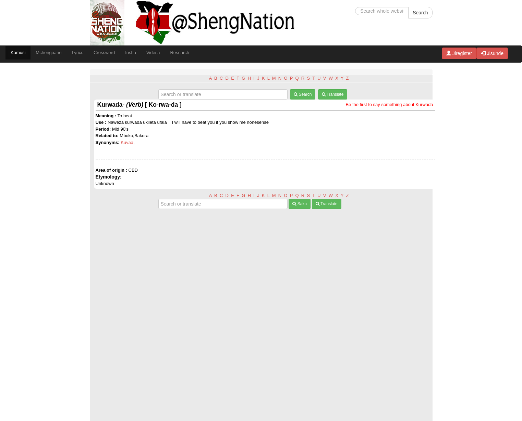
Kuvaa (127, 142)
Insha (130, 52)
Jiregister (459, 53)
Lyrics (77, 52)
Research (179, 52)
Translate (333, 94)
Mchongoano (48, 52)
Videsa (153, 52)
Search (420, 12)
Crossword (104, 52)
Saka (299, 203)
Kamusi (18, 52)
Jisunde (492, 53)
